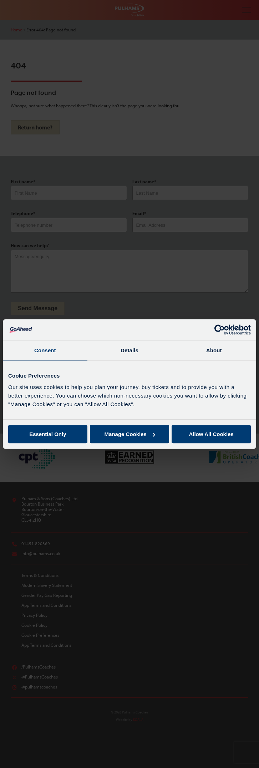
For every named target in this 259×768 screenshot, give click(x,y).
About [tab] (214, 350)
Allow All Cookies (211, 434)
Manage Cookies (130, 434)
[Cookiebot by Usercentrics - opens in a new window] (219, 329)
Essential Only (47, 434)
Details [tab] (129, 350)
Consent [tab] (45, 350)
